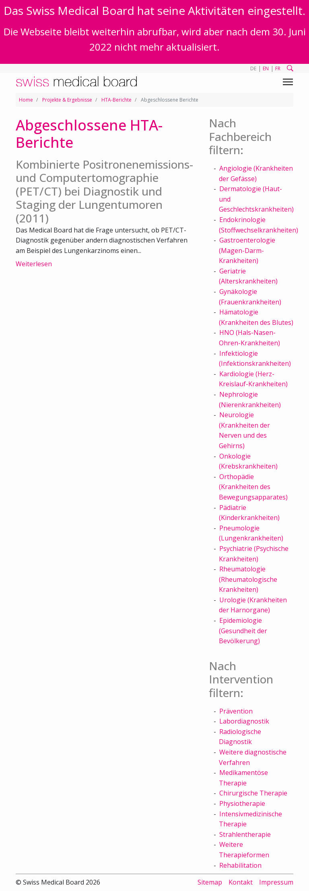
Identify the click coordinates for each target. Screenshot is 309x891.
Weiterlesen (34, 263)
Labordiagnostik (244, 721)
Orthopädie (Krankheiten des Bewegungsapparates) (253, 487)
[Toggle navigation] (288, 82)
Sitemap (210, 882)
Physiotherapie (242, 803)
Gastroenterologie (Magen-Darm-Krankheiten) (247, 250)
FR (277, 68)
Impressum (276, 882)
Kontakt (241, 882)
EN (266, 68)
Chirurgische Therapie (253, 793)
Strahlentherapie (245, 834)
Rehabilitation (240, 865)
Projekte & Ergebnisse (67, 99)
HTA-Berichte (116, 99)
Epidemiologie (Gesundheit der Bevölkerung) (243, 630)
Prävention (236, 711)
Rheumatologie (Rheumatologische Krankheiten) (248, 579)
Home (26, 99)
